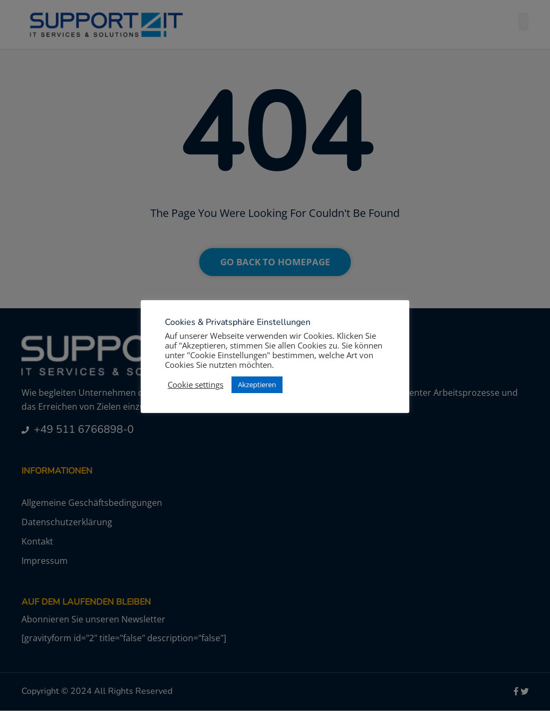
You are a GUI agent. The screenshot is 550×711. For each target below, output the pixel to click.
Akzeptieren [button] (257, 384)
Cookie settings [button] (195, 384)
